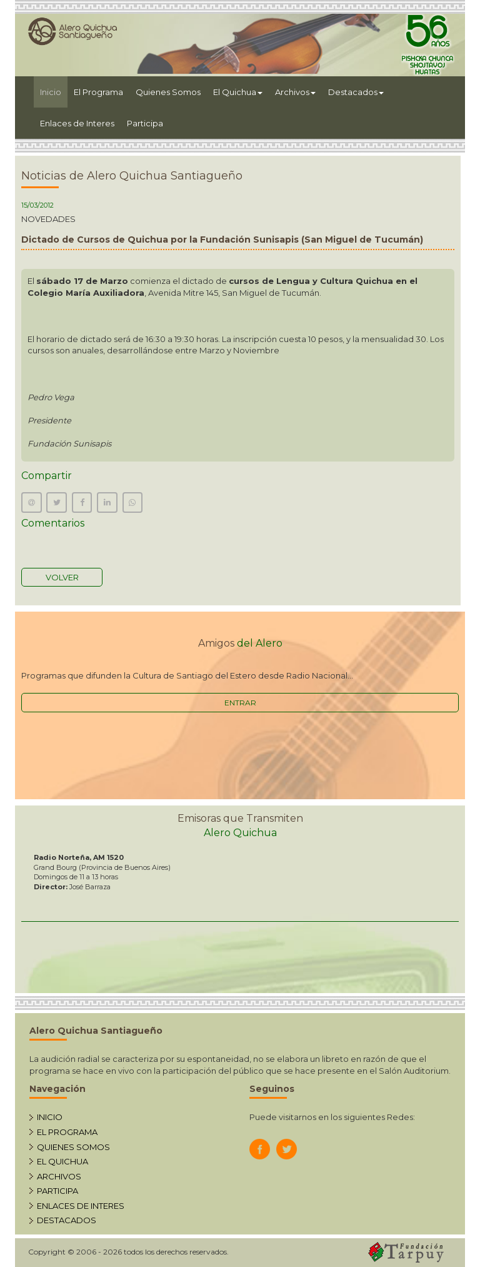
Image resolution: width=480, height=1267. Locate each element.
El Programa (98, 92)
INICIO (49, 1117)
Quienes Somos (168, 92)
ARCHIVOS (59, 1176)
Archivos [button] (295, 92)
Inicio (54, 91)
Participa (145, 123)
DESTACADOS (66, 1220)
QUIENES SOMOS (73, 1147)
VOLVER (62, 577)
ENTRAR (240, 702)
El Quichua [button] (237, 92)
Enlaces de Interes (77, 123)
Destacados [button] (356, 92)
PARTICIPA (57, 1191)
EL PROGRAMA (67, 1132)
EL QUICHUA (62, 1161)
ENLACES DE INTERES (80, 1206)
